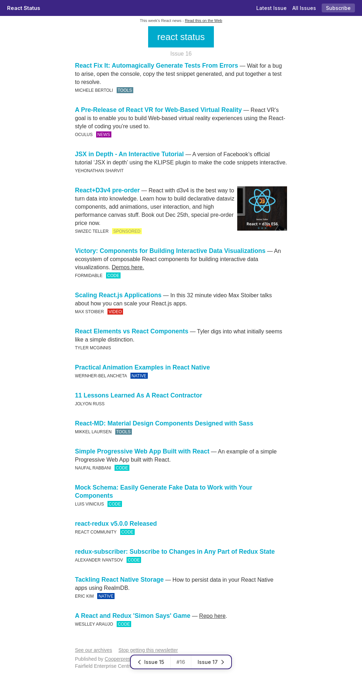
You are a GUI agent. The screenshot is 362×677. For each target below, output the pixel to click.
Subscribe (338, 8)
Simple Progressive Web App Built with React (142, 451)
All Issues (304, 8)
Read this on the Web (203, 20)
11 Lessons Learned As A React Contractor (138, 395)
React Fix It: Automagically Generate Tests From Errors (156, 65)
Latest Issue (271, 8)
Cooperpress (119, 659)
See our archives (93, 650)
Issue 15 (150, 662)
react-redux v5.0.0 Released (116, 523)
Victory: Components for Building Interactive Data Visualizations (170, 250)
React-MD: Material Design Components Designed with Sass (164, 423)
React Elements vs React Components (131, 331)
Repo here (212, 616)
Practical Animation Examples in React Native (142, 367)
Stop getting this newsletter (148, 650)
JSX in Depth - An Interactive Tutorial (129, 154)
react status (181, 37)
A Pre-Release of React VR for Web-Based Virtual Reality (158, 109)
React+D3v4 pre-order (107, 190)
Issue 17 (211, 662)
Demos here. (128, 267)
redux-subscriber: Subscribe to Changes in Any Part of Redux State (175, 551)
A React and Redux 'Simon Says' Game (132, 615)
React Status (23, 8)
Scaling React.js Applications (118, 295)
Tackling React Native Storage (119, 579)
